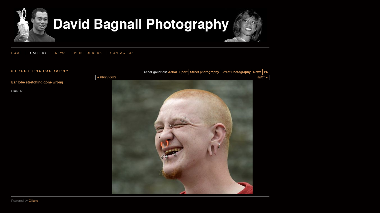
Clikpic (33, 200)
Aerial (172, 72)
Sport (183, 72)
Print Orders (88, 53)
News (60, 53)
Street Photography (236, 72)
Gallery (38, 53)
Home (16, 53)
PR (266, 72)
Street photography (204, 72)
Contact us (122, 53)
